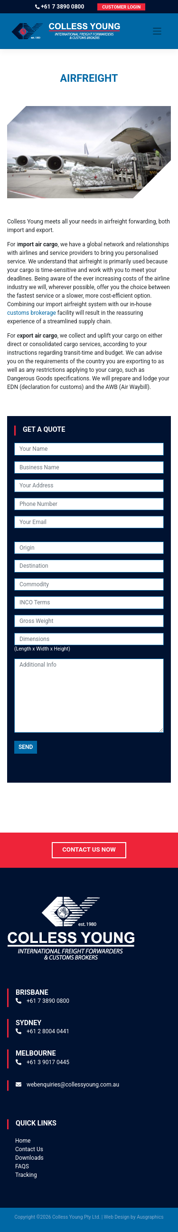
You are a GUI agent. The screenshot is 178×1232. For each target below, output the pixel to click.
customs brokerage (31, 313)
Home (22, 1140)
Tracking (26, 1175)
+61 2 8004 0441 (48, 1031)
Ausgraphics (150, 1217)
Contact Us (29, 1149)
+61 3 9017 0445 (48, 1062)
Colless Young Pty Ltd (75, 1217)
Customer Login (121, 7)
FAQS (22, 1166)
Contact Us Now (89, 849)
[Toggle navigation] (157, 31)
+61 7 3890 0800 (62, 6)
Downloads (29, 1157)
